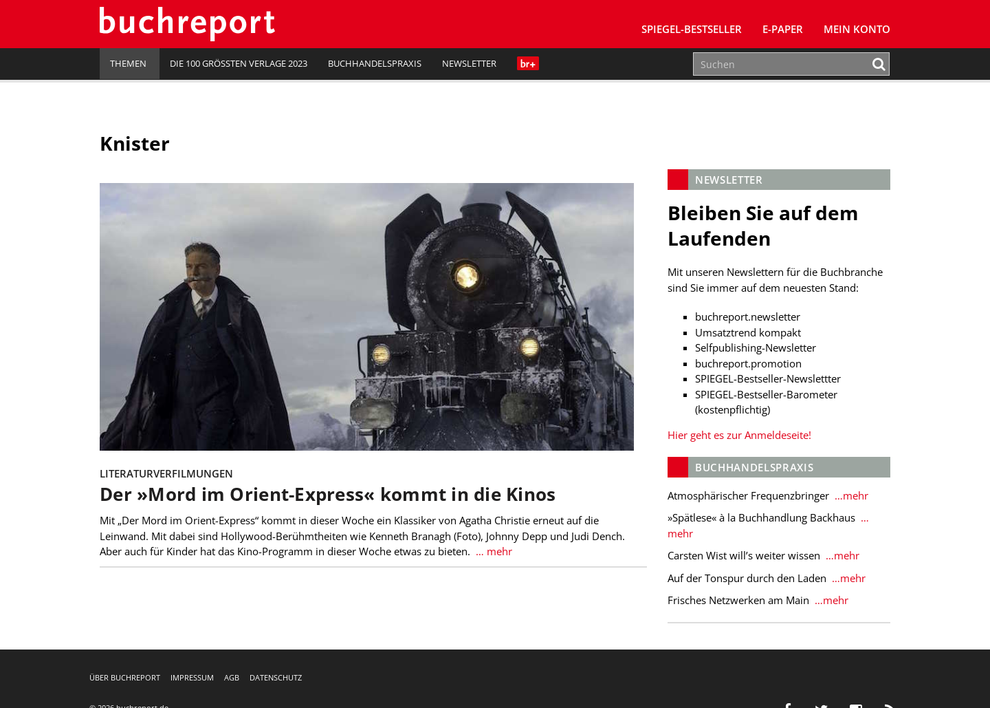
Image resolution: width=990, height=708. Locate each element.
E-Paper (782, 29)
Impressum (192, 677)
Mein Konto (857, 29)
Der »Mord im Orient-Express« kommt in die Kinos (328, 494)
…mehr (850, 495)
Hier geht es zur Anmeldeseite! (739, 435)
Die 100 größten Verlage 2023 (238, 63)
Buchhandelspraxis (374, 63)
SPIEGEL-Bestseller (691, 29)
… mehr (492, 551)
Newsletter (469, 63)
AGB (231, 677)
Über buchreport (124, 677)
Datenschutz (276, 677)
